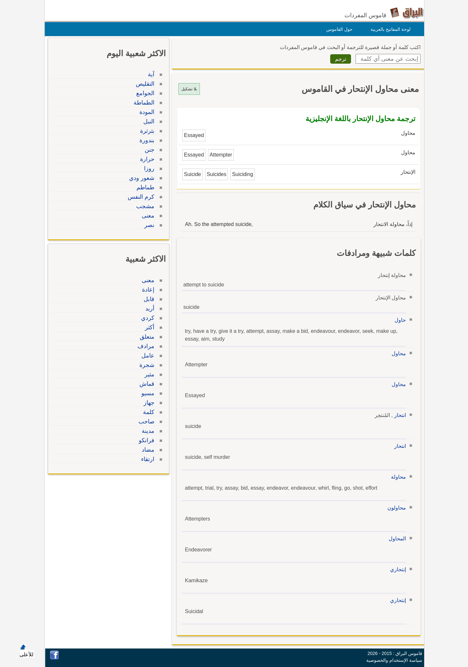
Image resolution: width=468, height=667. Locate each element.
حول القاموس (338, 29)
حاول (398, 320)
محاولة (396, 477)
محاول (397, 353)
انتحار (398, 415)
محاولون (395, 507)
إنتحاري (396, 569)
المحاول (395, 538)
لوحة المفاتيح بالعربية (389, 29)
